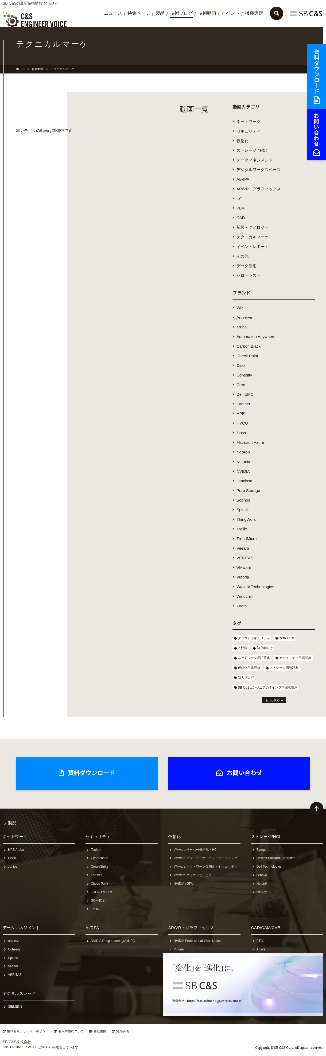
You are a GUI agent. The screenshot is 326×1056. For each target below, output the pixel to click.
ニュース (113, 13)
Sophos (243, 500)
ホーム (20, 69)
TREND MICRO (102, 892)
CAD (240, 217)
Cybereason (99, 858)
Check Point (247, 356)
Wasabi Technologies (255, 586)
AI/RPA (242, 179)
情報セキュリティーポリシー (28, 1031)
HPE (240, 413)
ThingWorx (246, 519)
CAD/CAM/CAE (265, 927)
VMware (243, 567)
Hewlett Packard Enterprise (276, 858)
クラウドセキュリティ (254, 638)
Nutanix (243, 461)
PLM (240, 208)
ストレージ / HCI (251, 150)
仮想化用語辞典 (249, 668)
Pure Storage (248, 490)
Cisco (241, 365)
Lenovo (262, 875)
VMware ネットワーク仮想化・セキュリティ (206, 866)
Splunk (242, 509)
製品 (160, 13)
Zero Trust (286, 638)
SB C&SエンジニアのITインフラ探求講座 (267, 687)
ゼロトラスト (248, 275)
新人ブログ (246, 678)
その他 (242, 256)
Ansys (261, 949)
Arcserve (244, 317)
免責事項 (122, 1031)
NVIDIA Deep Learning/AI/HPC (113, 941)
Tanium (96, 850)
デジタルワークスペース (258, 169)
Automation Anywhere (255, 336)
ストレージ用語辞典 (284, 668)
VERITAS (244, 558)
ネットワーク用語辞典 (254, 658)
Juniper (13, 866)
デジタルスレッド (19, 993)
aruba (241, 327)
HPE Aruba (16, 850)
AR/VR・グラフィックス (258, 189)
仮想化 (242, 140)
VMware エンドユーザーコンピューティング (206, 858)
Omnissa (244, 481)
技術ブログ (181, 13)
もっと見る (272, 700)
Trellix (241, 529)
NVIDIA (243, 471)
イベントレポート (252, 246)
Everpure (263, 850)
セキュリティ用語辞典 (295, 658)
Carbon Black (248, 346)
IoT (239, 198)
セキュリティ (248, 131)
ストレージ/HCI (265, 836)
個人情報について (71, 1031)
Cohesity (244, 375)
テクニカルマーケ (252, 237)
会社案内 (100, 1031)
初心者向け (265, 648)
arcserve (14, 941)
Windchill (244, 596)
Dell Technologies (269, 866)
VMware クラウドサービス (193, 875)
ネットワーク (248, 121)
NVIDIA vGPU (184, 884)
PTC (260, 941)
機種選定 (254, 13)
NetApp (243, 452)
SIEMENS (15, 1006)
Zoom (241, 606)
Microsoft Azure (250, 442)
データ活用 (246, 265)
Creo (240, 384)
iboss (241, 432)
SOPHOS (97, 900)
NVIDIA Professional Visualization (198, 941)
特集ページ (138, 13)
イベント (231, 13)
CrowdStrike (99, 866)
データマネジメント (254, 160)
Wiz (239, 307)
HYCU (242, 423)
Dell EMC (244, 394)
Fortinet (243, 404)
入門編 (242, 648)
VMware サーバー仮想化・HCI (196, 850)
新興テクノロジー (252, 227)
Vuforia (242, 577)
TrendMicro (246, 538)
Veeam (242, 548)
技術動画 (207, 13)
